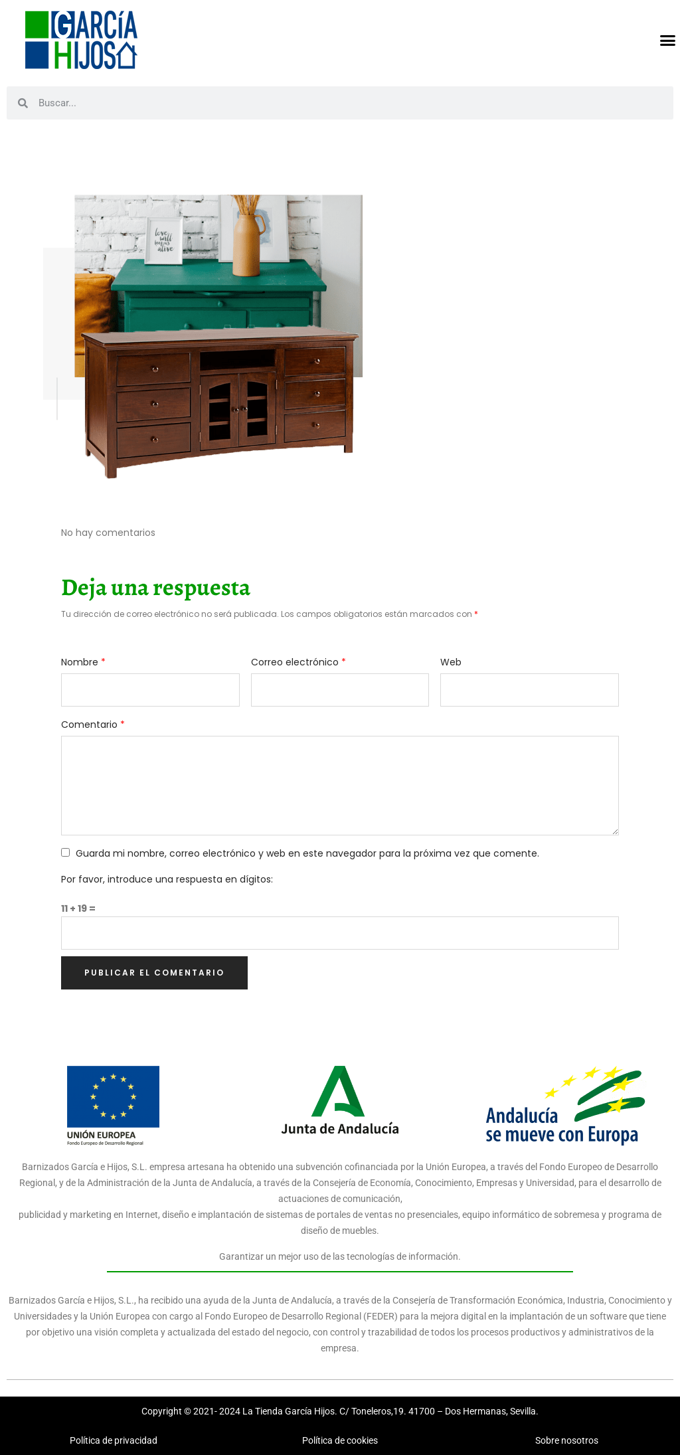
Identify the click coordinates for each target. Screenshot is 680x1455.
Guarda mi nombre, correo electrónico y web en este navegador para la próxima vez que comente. (307, 853)
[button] (668, 39)
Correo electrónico (298, 662)
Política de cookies (340, 1440)
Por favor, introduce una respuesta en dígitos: (167, 879)
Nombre (83, 662)
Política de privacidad (113, 1440)
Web (451, 662)
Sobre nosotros (566, 1440)
